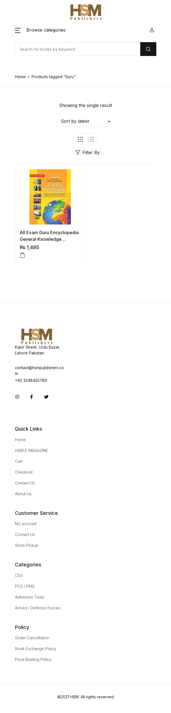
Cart (18, 461)
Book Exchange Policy (35, 648)
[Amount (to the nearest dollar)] (77, 49)
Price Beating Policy (33, 659)
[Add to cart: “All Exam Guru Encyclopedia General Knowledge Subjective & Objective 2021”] (22, 255)
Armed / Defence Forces (37, 607)
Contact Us (25, 483)
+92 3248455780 (31, 380)
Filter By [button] (88, 152)
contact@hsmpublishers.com (39, 370)
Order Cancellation (32, 637)
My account (25, 523)
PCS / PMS (25, 586)
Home (20, 76)
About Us (23, 493)
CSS (19, 575)
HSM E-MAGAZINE (31, 450)
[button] (40, 30)
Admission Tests (29, 597)
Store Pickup (27, 545)
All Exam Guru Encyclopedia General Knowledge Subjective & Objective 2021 (49, 239)
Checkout (24, 472)
